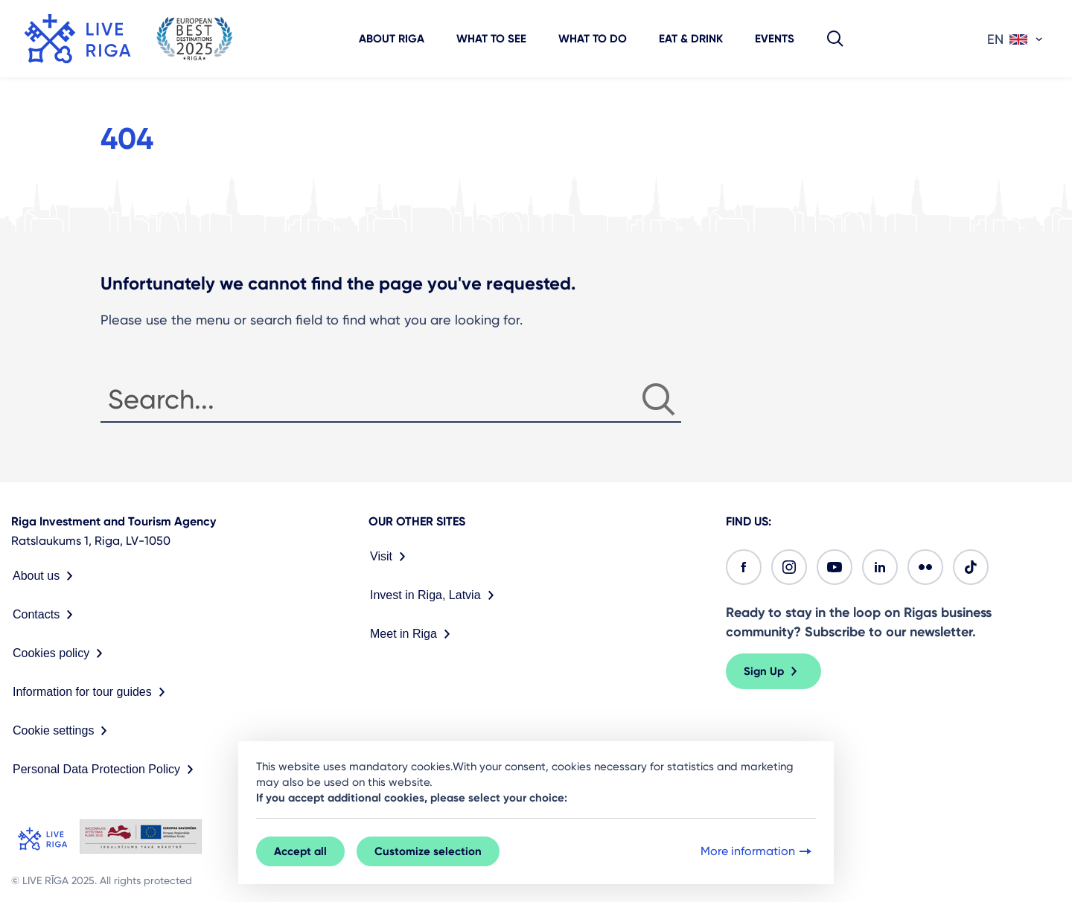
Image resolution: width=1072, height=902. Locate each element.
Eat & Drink (691, 38)
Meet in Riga (413, 634)
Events (774, 38)
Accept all (300, 851)
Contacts (46, 615)
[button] (835, 38)
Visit (391, 557)
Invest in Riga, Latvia (435, 595)
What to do (592, 38)
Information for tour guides (92, 692)
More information (757, 851)
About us (46, 576)
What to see (491, 38)
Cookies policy (61, 653)
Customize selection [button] (428, 851)
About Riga (391, 38)
